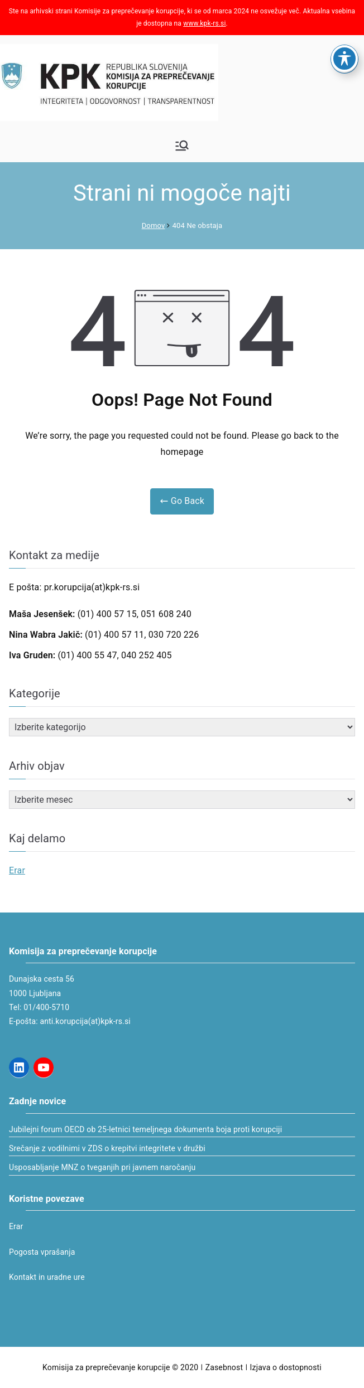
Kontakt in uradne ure (47, 1277)
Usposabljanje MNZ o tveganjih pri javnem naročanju (102, 1167)
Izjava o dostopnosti (286, 1367)
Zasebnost (224, 1367)
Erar (17, 870)
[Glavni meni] (182, 145)
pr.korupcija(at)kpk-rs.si (92, 587)
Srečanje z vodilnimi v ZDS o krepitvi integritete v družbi (107, 1148)
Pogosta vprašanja (42, 1252)
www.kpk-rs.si (204, 23)
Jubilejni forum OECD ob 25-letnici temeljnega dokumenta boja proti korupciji (145, 1129)
